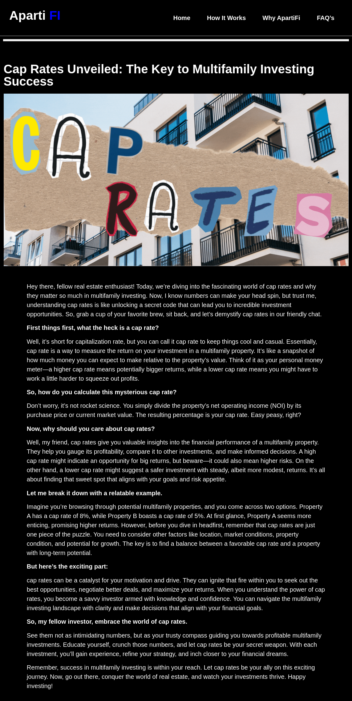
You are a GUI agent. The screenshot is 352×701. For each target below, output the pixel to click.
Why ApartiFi (281, 17)
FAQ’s (325, 17)
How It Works (226, 17)
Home (181, 17)
